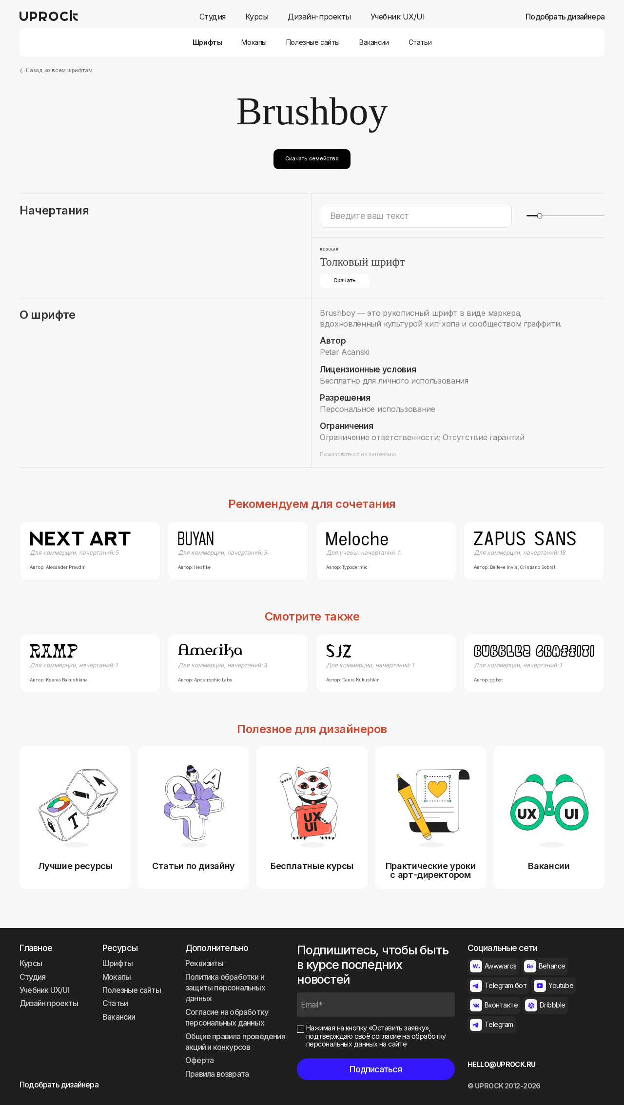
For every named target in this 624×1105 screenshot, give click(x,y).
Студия (212, 16)
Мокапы (253, 42)
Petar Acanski (345, 352)
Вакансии (374, 42)
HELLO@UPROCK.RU (502, 1064)
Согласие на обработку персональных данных (226, 1017)
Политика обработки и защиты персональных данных (225, 988)
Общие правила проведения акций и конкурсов (235, 1041)
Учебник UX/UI (397, 16)
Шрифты (207, 42)
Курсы (257, 16)
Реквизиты (204, 963)
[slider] (539, 215)
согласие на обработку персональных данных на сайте (376, 1040)
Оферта (199, 1060)
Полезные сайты (313, 42)
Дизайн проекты (49, 1003)
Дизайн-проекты (319, 16)
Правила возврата (217, 1074)
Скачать (344, 280)
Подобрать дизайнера (565, 16)
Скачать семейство (311, 158)
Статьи (420, 42)
